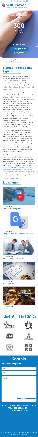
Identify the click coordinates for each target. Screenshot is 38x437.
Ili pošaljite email (19, 53)
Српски (19, 1)
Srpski (13, 1)
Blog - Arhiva (15, 60)
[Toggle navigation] (33, 6)
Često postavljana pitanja (12, 209)
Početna (6, 60)
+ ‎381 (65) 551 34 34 (19, 49)
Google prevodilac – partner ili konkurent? (18, 234)
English (25, 1)
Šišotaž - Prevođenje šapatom (14, 258)
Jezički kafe (7, 308)
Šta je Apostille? (8, 284)
